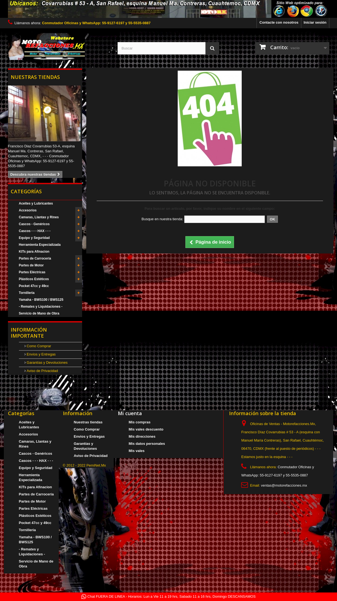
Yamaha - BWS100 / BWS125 (41, 300)
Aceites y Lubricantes (36, 203)
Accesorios (28, 210)
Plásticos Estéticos (34, 279)
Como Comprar (38, 346)
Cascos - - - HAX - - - (35, 231)
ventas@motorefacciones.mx (284, 485)
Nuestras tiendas (35, 77)
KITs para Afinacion (34, 251)
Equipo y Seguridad (34, 238)
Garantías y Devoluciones (47, 362)
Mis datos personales (147, 444)
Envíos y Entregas (41, 354)
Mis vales (137, 451)
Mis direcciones (142, 436)
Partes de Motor (31, 265)
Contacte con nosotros (279, 22)
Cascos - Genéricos (34, 224)
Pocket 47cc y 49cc (34, 286)
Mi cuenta (130, 413)
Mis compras (140, 422)
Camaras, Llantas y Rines (39, 217)
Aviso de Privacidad (42, 371)
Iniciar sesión (314, 22)
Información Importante (29, 332)
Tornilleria (27, 293)
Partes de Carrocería (35, 258)
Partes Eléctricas (32, 272)
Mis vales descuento (146, 429)
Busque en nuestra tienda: (162, 219)
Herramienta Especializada (40, 245)
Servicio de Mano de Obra (39, 313)
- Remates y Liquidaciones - (41, 306)
